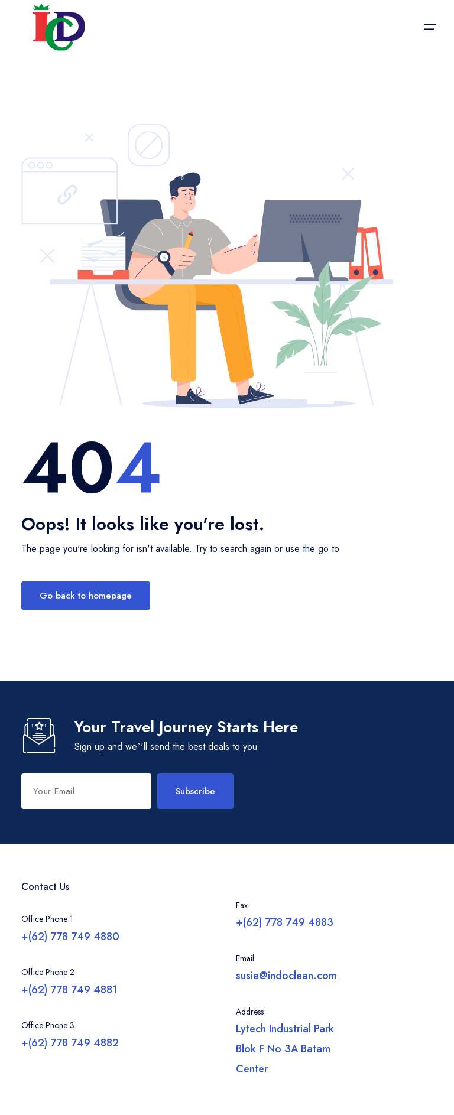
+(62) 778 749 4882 (70, 1043)
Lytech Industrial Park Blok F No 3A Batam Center (285, 1049)
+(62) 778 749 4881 (69, 989)
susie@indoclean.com (286, 975)
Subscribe (195, 791)
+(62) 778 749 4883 (284, 922)
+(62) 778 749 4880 (70, 936)
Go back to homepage (86, 595)
